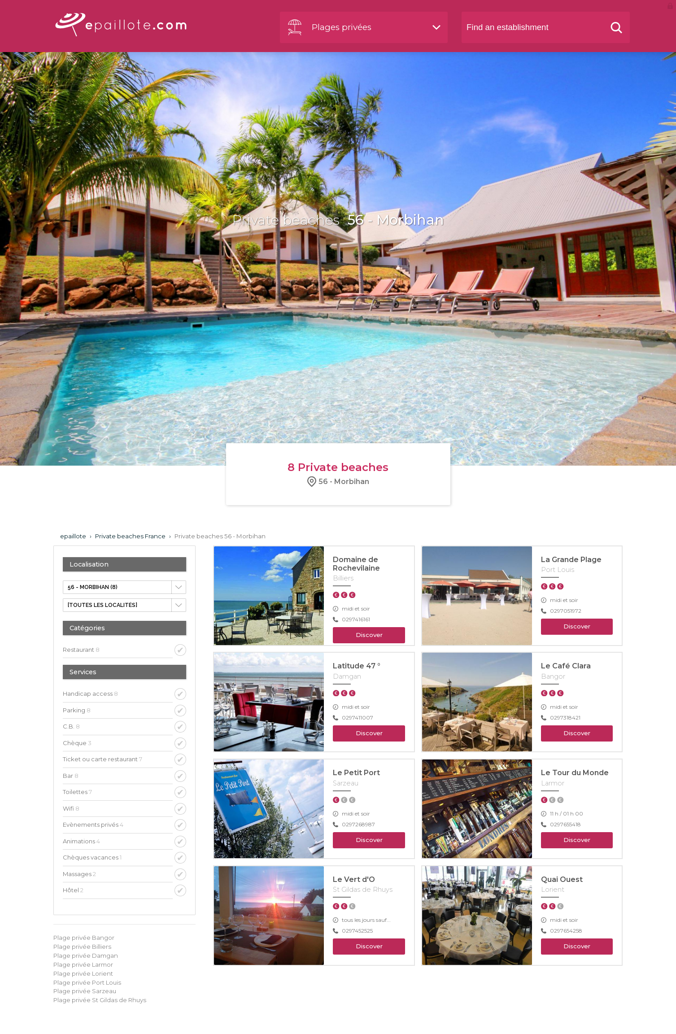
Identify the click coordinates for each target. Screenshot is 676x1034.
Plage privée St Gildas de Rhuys (99, 999)
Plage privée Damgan (85, 955)
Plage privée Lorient (83, 973)
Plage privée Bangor (83, 937)
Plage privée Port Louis (87, 982)
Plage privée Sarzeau (84, 991)
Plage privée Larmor (83, 964)
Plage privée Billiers (82, 946)
